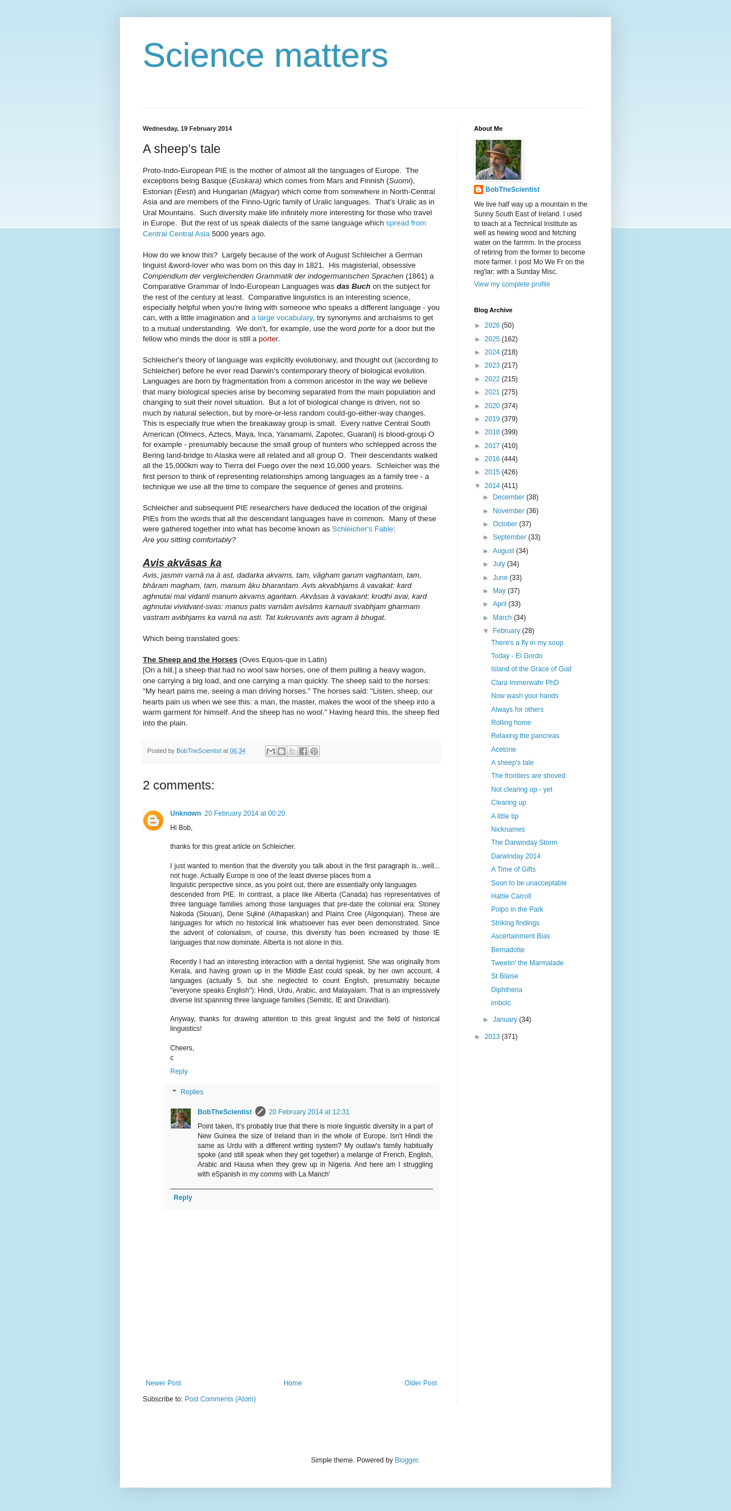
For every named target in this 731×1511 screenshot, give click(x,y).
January (506, 1020)
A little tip (505, 816)
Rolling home (511, 723)
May (500, 591)
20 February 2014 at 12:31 (309, 1112)
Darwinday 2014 (516, 856)
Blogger (406, 1460)
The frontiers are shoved (528, 776)
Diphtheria (507, 990)
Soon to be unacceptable (529, 883)
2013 (493, 1037)
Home (293, 1383)
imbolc (501, 1003)
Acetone (503, 750)
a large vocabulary (282, 317)
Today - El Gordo (517, 656)
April (500, 604)
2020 (493, 406)
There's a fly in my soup (527, 643)
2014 (493, 486)
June (501, 578)
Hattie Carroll (511, 896)
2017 (493, 446)
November (510, 511)
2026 (493, 325)
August (504, 551)
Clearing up (508, 803)
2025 (493, 339)
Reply (179, 1071)
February (507, 631)
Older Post (420, 1383)
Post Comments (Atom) (220, 1399)
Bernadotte (508, 950)
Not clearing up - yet (521, 789)
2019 (493, 419)
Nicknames (508, 829)
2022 (493, 379)
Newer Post (163, 1383)
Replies (191, 1092)
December (510, 497)
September (510, 537)
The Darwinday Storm (524, 843)
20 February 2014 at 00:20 (244, 813)
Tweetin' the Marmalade (527, 963)
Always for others (517, 710)
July (500, 564)
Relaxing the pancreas (525, 736)
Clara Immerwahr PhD (525, 683)
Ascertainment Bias (520, 936)
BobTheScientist (225, 1112)
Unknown (185, 813)
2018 (493, 432)
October (506, 524)
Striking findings (515, 923)
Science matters (265, 55)
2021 (493, 392)
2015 (493, 472)
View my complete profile (512, 284)
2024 (493, 352)
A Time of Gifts (513, 869)
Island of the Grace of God (531, 669)
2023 (493, 365)
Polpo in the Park (517, 909)
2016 (493, 459)
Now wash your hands (525, 696)
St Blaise (504, 976)
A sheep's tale (512, 763)
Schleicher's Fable (362, 529)
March (503, 618)
